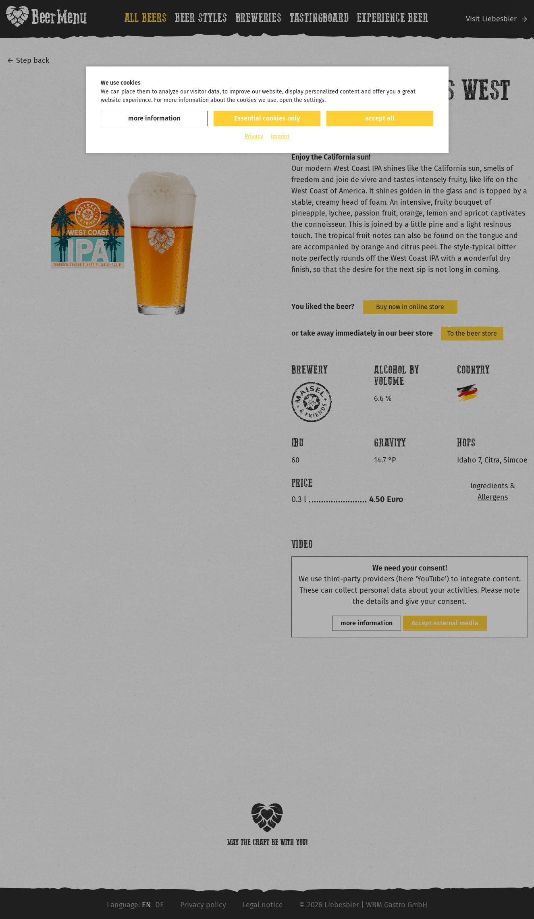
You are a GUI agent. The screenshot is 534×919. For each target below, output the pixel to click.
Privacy (254, 136)
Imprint (280, 136)
